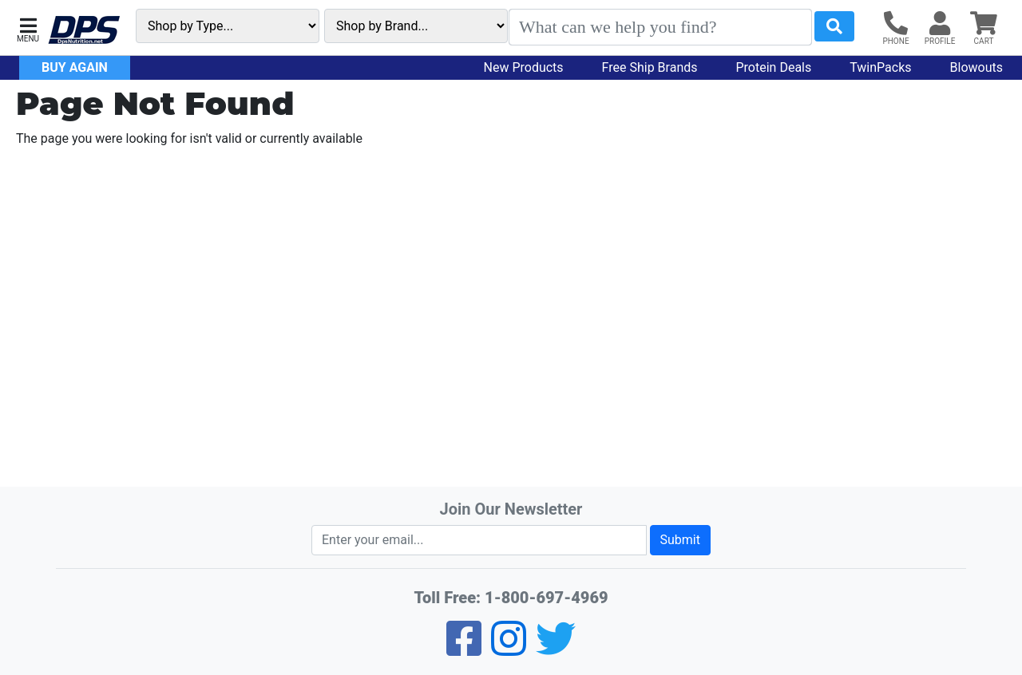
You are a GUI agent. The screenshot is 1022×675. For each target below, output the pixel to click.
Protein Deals (774, 67)
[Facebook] (464, 649)
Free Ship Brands (650, 67)
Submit (680, 539)
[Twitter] (555, 649)
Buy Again (75, 67)
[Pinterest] (508, 649)
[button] (28, 28)
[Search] (660, 27)
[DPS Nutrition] (84, 30)
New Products (524, 67)
